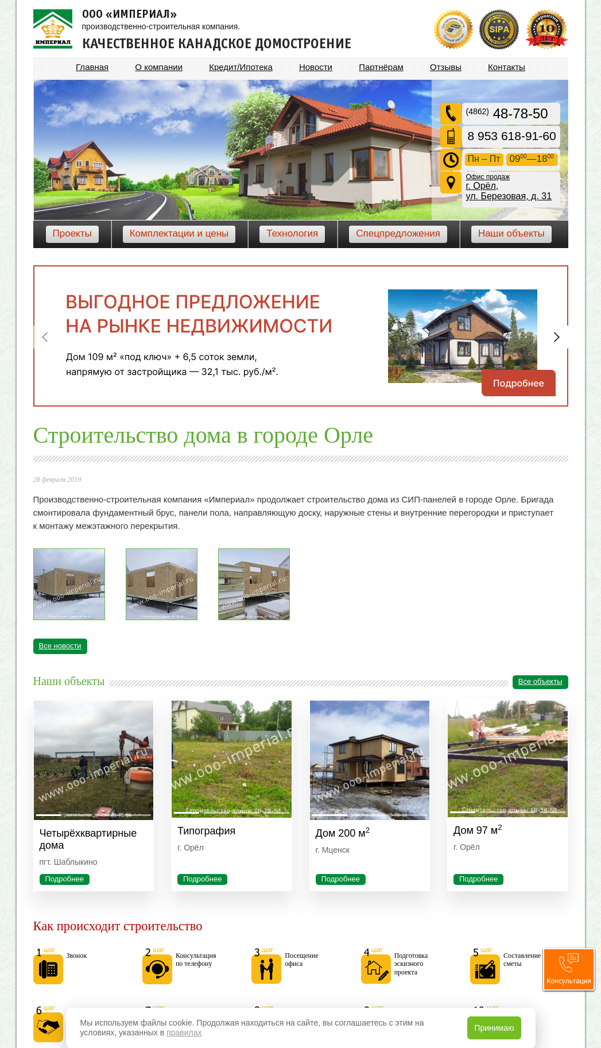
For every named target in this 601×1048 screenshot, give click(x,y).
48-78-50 (507, 113)
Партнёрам (381, 67)
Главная (92, 67)
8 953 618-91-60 (512, 135)
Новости (315, 67)
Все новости (60, 645)
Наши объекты (511, 233)
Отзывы (446, 67)
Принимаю (494, 1027)
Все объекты (540, 681)
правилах (183, 1032)
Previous (44, 337)
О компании (159, 67)
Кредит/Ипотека (240, 67)
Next (556, 337)
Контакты (506, 67)
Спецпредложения (398, 233)
